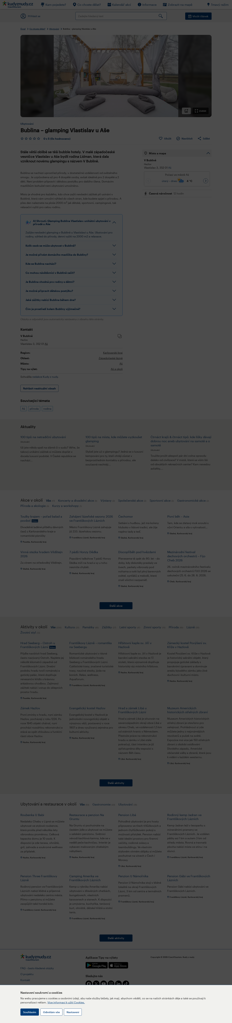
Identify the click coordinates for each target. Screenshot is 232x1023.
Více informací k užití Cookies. (66, 1002)
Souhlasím (29, 1012)
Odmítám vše (51, 1012)
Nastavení (73, 1012)
